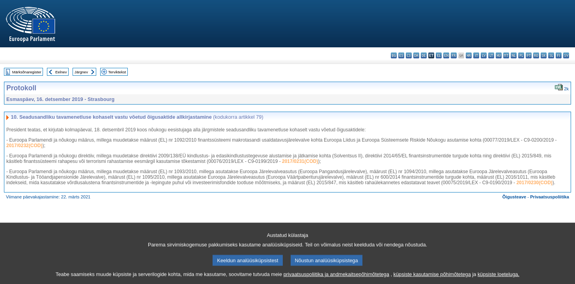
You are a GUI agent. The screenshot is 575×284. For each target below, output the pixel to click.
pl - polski (521, 55)
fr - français (454, 55)
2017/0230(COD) (534, 182)
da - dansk (416, 55)
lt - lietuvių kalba (491, 55)
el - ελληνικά (439, 55)
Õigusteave (514, 196)
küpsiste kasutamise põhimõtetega (432, 278)
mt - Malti (506, 55)
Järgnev (81, 72)
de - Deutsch (424, 55)
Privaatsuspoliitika (549, 196)
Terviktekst (117, 72)
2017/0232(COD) (24, 145)
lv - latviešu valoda (484, 55)
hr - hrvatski (469, 55)
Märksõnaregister (26, 72)
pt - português (529, 55)
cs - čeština (409, 55)
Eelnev (61, 72)
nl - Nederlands (514, 55)
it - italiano (476, 55)
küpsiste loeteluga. (498, 278)
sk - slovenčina (544, 55)
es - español (401, 55)
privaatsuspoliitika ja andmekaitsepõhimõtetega (336, 278)
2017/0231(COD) (300, 161)
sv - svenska (566, 55)
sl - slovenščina (551, 55)
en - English (446, 55)
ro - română (536, 55)
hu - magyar (499, 55)
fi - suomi (559, 55)
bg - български (394, 55)
